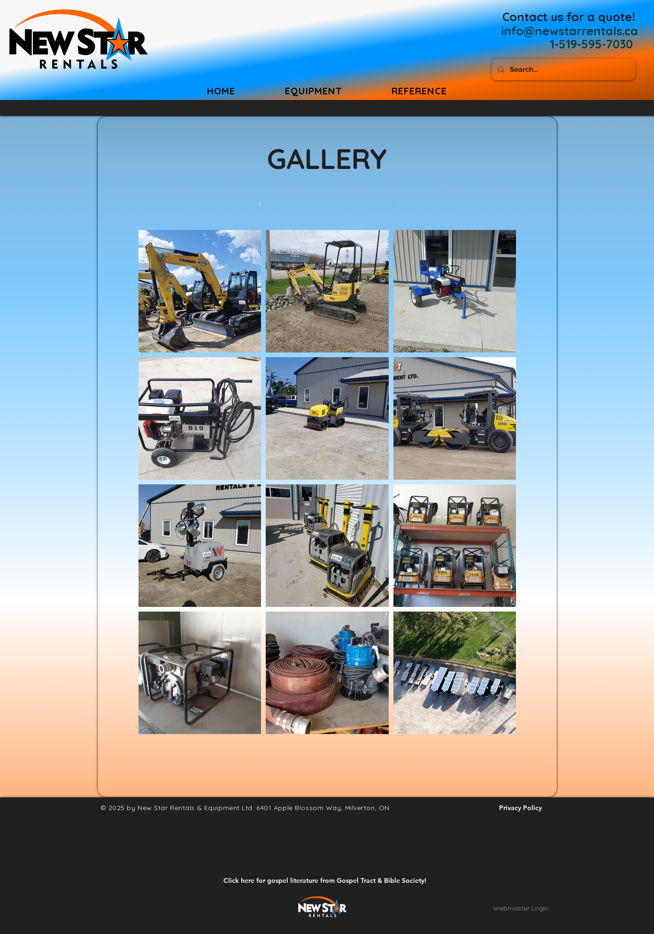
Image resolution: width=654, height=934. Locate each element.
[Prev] (260, 204)
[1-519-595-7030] (591, 44)
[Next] (394, 204)
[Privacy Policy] (520, 807)
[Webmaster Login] (520, 908)
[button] (419, 90)
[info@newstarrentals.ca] (569, 30)
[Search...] (562, 69)
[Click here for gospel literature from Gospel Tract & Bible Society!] (324, 880)
